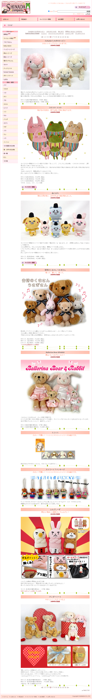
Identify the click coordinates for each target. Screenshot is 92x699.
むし (5, 157)
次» (68, 37)
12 (63, 37)
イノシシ (6, 142)
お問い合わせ (80, 19)
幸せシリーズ (8, 53)
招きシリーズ (8, 57)
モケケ (6, 64)
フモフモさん (8, 42)
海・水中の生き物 (9, 149)
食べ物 (6, 153)
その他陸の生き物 (9, 146)
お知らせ (5, 19)
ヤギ (5, 127)
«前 (42, 37)
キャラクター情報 (45, 19)
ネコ (5, 96)
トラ (5, 138)
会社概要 (61, 19)
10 (59, 37)
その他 (6, 161)
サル (5, 115)
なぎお (6, 79)
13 (66, 37)
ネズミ (6, 123)
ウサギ (6, 89)
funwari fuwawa (9, 72)
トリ (5, 112)
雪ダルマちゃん (8, 61)
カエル (6, 104)
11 (61, 37)
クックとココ (8, 68)
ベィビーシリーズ (9, 49)
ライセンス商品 (10, 38)
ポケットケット (8, 75)
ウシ (5, 134)
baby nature (7, 46)
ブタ (5, 100)
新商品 (7, 34)
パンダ (6, 119)
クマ (5, 85)
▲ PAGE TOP (86, 690)
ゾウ (5, 130)
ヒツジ (6, 108)
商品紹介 (24, 19)
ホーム (6, 696)
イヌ (5, 93)
